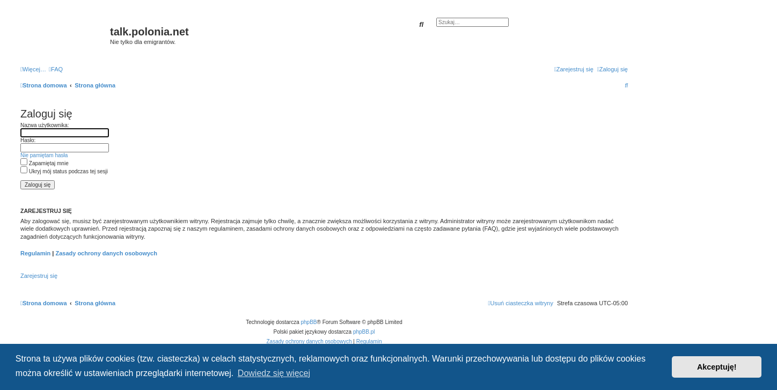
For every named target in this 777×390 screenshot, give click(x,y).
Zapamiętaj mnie (44, 163)
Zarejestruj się (38, 276)
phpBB (309, 322)
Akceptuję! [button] (717, 367)
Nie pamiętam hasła (44, 155)
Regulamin (35, 253)
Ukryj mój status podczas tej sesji (64, 171)
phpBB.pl (364, 332)
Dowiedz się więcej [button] (274, 373)
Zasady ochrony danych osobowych (106, 253)
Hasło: (27, 140)
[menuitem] (56, 69)
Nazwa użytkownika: (44, 125)
